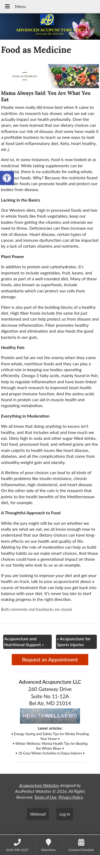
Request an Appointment (50, 659)
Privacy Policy (71, 797)
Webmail (38, 813)
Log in (64, 813)
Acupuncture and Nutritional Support (24, 641)
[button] (7, 178)
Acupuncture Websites (39, 785)
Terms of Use (45, 797)
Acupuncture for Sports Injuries (74, 641)
